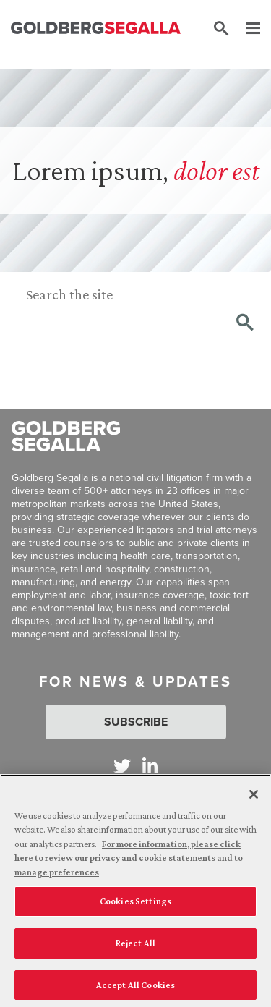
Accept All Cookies (135, 988)
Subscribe (136, 721)
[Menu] (245, 29)
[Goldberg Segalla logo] (96, 29)
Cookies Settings (135, 905)
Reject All (135, 946)
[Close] (254, 798)
